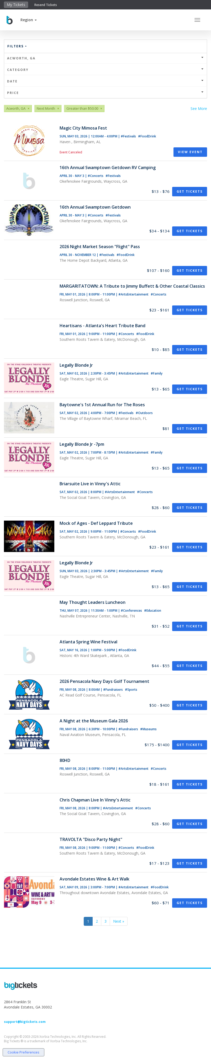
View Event (190, 152)
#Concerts (96, 176)
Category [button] (105, 70)
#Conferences (132, 610)
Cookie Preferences (23, 1052)
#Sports (131, 689)
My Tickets (16, 4)
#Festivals (129, 136)
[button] (28, 19)
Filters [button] (17, 46)
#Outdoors (144, 413)
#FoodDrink (147, 136)
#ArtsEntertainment (133, 294)
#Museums (148, 729)
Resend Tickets (45, 5)
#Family (156, 373)
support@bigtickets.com (25, 1021)
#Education (152, 610)
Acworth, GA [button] (105, 58)
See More (199, 108)
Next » (118, 921)
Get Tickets (190, 191)
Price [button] (105, 93)
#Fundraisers (113, 689)
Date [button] (105, 81)
